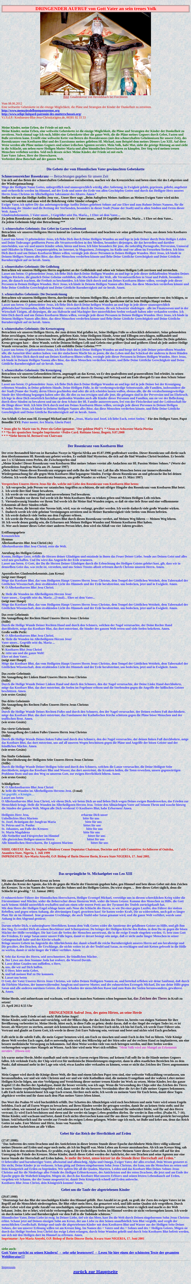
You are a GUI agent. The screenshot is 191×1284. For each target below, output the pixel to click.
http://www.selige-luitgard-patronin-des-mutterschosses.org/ (41, 114)
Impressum (8, 1267)
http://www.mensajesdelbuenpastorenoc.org (30, 110)
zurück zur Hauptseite (95, 1271)
